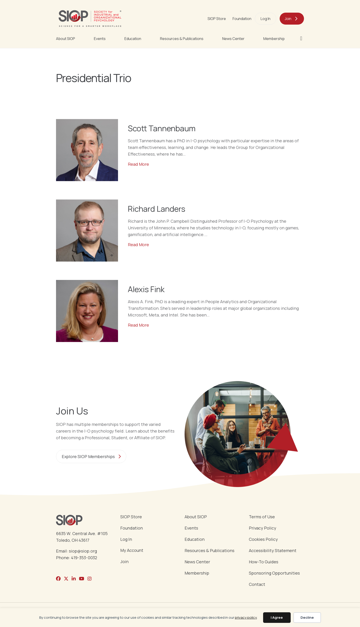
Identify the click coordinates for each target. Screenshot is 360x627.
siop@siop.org (83, 551)
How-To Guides (263, 562)
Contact (257, 584)
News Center (233, 38)
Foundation (242, 18)
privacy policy (246, 617)
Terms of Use (262, 517)
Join (288, 18)
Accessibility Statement (272, 550)
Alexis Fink (146, 289)
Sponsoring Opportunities (274, 573)
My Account (131, 550)
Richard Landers (156, 208)
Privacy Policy (262, 528)
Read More (138, 164)
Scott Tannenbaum (162, 128)
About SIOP (65, 38)
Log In (265, 18)
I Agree (277, 617)
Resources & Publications (181, 38)
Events (100, 38)
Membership (274, 38)
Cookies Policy (263, 539)
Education (132, 38)
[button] (302, 38)
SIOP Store (217, 18)
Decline (307, 617)
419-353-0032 (84, 557)
